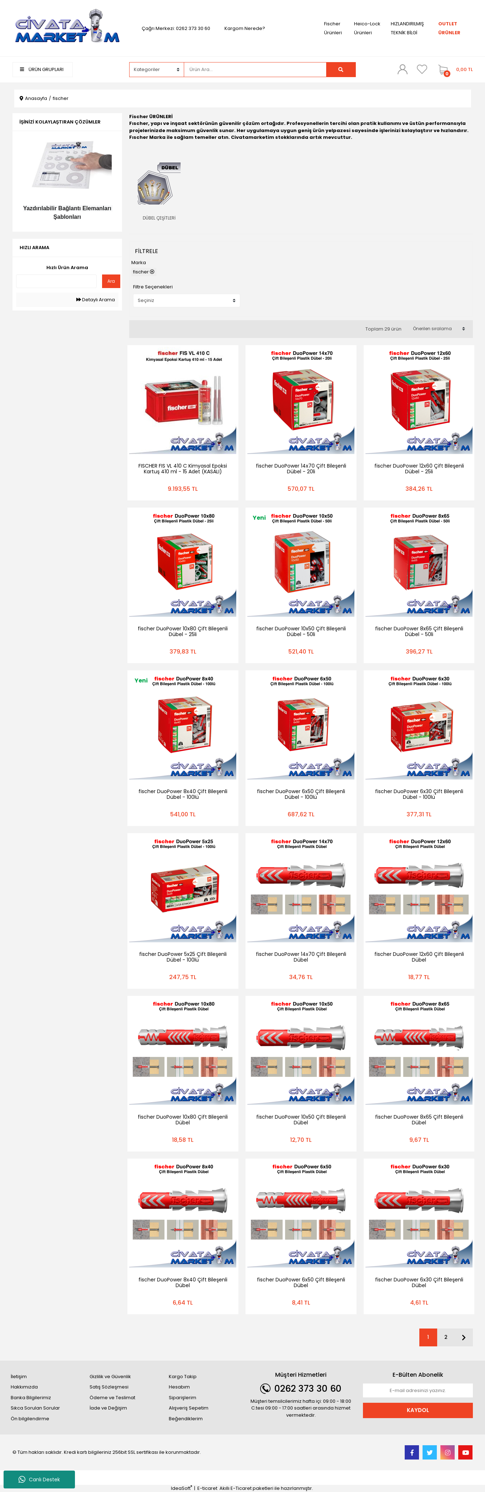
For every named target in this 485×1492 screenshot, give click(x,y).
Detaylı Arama (95, 299)
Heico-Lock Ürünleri (367, 28)
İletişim (19, 1376)
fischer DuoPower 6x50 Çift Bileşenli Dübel (301, 1282)
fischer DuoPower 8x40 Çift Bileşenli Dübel (182, 1282)
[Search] (255, 69)
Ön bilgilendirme (30, 1418)
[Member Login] (402, 69)
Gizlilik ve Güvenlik (110, 1376)
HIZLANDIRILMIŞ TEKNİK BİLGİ (407, 28)
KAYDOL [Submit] (418, 1410)
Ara (111, 281)
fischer (61, 98)
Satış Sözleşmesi (109, 1386)
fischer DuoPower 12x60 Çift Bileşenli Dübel (419, 957)
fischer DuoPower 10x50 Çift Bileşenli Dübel (301, 1119)
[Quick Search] (56, 281)
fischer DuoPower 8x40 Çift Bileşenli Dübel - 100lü (182, 794)
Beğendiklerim (186, 1418)
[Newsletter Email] (418, 1390)
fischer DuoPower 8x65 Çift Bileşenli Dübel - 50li (419, 631)
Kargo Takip (183, 1376)
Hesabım (179, 1386)
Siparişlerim (182, 1397)
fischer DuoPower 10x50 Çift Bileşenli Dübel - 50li (301, 631)
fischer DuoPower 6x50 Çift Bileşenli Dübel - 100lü (301, 794)
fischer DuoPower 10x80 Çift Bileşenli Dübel (183, 1119)
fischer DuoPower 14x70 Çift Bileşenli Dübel (301, 957)
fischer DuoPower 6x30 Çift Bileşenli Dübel (419, 1282)
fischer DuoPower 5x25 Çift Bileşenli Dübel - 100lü (183, 957)
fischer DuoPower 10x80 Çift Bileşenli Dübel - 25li (183, 631)
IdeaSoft (181, 1488)
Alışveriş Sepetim (188, 1408)
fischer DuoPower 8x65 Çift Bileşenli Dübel (419, 1119)
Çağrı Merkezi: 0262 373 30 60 (176, 28)
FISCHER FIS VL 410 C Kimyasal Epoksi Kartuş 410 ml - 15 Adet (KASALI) (182, 468)
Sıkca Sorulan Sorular (35, 1408)
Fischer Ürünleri (333, 28)
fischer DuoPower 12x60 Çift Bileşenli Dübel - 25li (419, 468)
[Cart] (454, 69)
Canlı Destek (39, 1479)
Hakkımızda (24, 1386)
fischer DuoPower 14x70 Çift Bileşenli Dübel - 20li (301, 468)
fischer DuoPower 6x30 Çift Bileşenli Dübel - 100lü (419, 794)
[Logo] (67, 28)
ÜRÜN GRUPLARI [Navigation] (42, 69)
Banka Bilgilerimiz (31, 1397)
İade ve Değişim (108, 1408)
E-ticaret (207, 1488)
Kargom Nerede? (244, 28)
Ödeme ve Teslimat (112, 1397)
